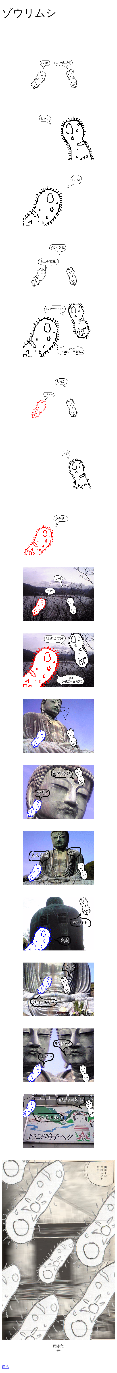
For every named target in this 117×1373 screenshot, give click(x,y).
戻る (5, 1367)
